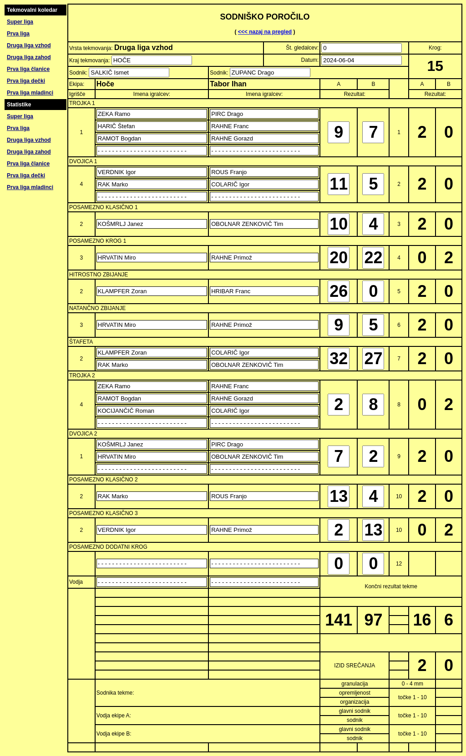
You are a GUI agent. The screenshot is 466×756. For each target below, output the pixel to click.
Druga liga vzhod (29, 45)
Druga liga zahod (29, 57)
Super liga (20, 22)
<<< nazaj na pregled (265, 32)
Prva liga (18, 33)
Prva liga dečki (26, 81)
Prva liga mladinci (30, 93)
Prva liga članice (28, 69)
